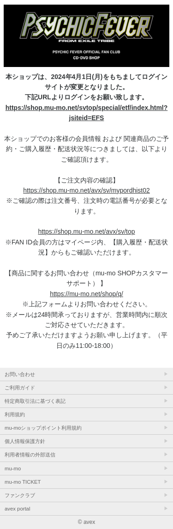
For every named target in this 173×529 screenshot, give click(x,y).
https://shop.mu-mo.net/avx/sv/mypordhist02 (86, 190)
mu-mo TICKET (23, 482)
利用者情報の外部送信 (30, 454)
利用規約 (15, 414)
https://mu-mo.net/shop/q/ (86, 294)
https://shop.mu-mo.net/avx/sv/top (86, 231)
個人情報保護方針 (25, 441)
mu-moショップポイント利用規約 (43, 428)
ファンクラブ (20, 495)
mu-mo (13, 468)
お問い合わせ (20, 374)
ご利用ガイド (20, 387)
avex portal (17, 508)
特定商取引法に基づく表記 (35, 401)
